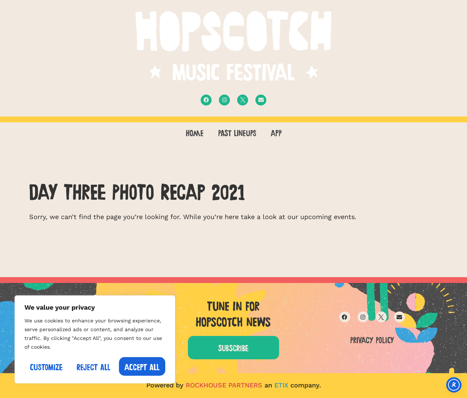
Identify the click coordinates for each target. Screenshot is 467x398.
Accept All (142, 366)
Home (195, 132)
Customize (46, 366)
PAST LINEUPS (237, 132)
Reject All (94, 366)
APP (276, 132)
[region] (95, 339)
